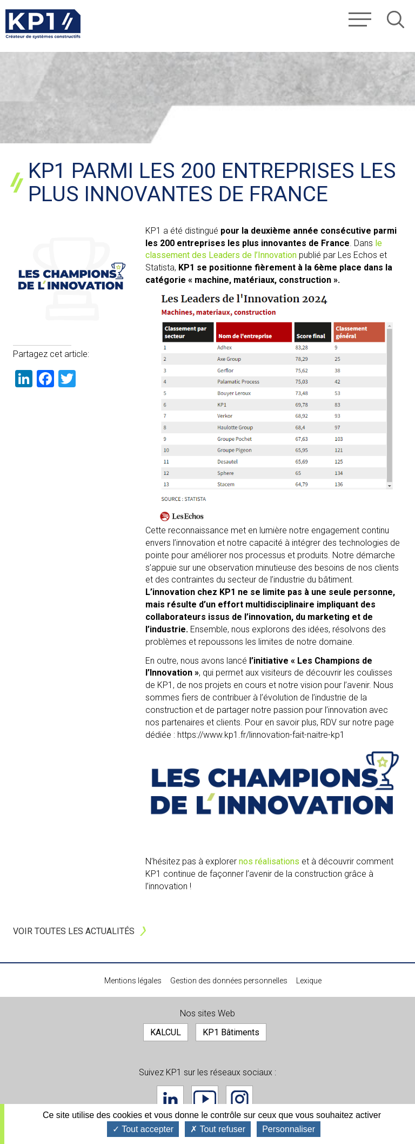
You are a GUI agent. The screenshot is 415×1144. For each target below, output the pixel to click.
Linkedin (170, 1099)
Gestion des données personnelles (228, 980)
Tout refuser (217, 1129)
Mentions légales (133, 980)
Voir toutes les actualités (74, 931)
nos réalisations (270, 861)
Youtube (204, 1099)
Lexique (309, 980)
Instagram (239, 1099)
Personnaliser (288, 1129)
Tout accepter (142, 1129)
